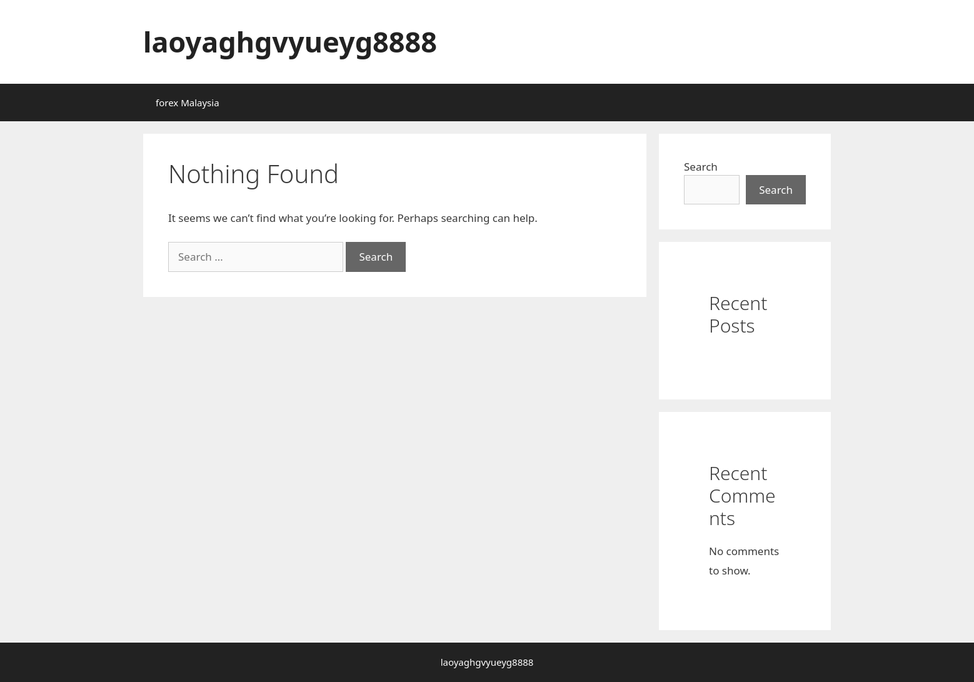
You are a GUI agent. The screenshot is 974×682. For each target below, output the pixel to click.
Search (701, 166)
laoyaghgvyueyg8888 (290, 42)
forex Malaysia (187, 102)
